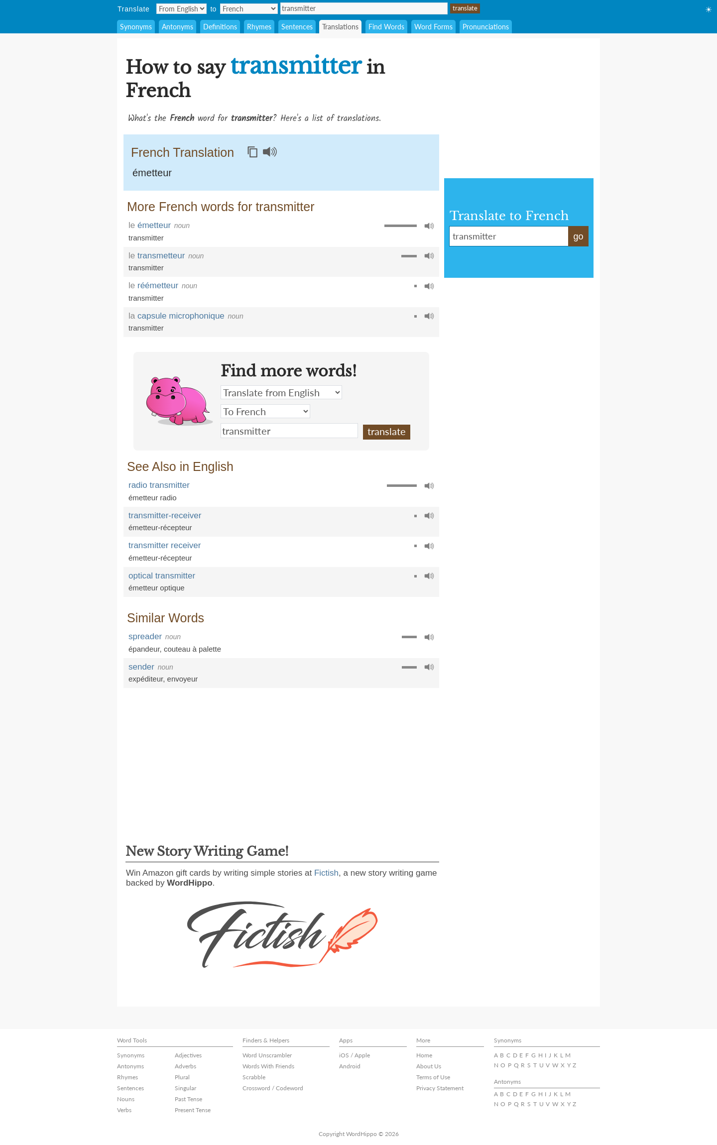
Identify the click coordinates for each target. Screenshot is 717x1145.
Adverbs (185, 1066)
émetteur (152, 172)
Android (349, 1066)
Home (424, 1055)
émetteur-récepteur (160, 527)
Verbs (124, 1110)
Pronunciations (486, 26)
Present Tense (193, 1110)
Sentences (297, 26)
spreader (145, 636)
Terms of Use (433, 1077)
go (578, 236)
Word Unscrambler (267, 1055)
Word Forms (433, 26)
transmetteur (161, 255)
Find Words (386, 26)
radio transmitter (159, 485)
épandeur (144, 649)
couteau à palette (192, 649)
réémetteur (157, 285)
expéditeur (145, 679)
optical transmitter (161, 575)
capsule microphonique (181, 316)
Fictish (326, 873)
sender (141, 667)
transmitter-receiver (164, 515)
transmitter (364, 8)
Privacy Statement (440, 1088)
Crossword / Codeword (272, 1088)
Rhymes (259, 26)
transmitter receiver (164, 545)
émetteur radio (152, 497)
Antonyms (177, 26)
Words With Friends (268, 1066)
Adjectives (188, 1055)
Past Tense (188, 1099)
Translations (340, 26)
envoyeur (182, 679)
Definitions (220, 26)
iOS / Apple (354, 1055)
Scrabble (253, 1077)
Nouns (125, 1099)
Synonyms (136, 26)
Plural (182, 1077)
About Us (428, 1066)
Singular (185, 1088)
